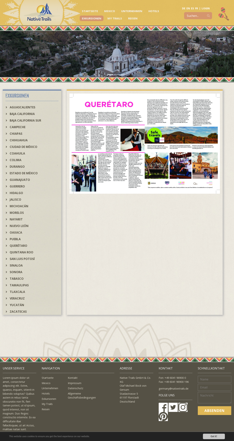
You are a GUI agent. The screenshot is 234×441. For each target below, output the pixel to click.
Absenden (214, 410)
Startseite (90, 11)
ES (192, 8)
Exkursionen (91, 18)
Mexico (109, 11)
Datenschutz (75, 388)
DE (183, 8)
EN (188, 8)
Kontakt (73, 377)
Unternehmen (131, 11)
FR (196, 8)
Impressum (74, 383)
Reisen (132, 18)
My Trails (114, 18)
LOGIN (206, 8)
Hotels (153, 11)
